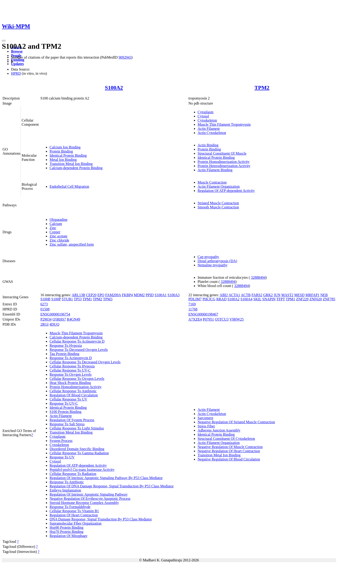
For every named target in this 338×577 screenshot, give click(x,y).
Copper (55, 232)
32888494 (258, 277)
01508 (45, 309)
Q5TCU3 (222, 319)
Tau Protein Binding (64, 354)
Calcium (56, 224)
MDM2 (139, 295)
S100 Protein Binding (65, 412)
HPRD (16, 73)
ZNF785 (329, 299)
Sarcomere (205, 418)
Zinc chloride (59, 240)
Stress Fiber (206, 426)
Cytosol (203, 116)
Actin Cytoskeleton (212, 133)
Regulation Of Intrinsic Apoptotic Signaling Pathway (89, 494)
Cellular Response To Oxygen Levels (77, 379)
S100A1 (161, 295)
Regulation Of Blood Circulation (74, 395)
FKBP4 (127, 295)
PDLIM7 (195, 299)
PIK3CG (209, 299)
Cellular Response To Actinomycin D (77, 341)
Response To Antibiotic (67, 482)
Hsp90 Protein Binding (67, 527)
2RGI (44, 324)
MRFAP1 (312, 295)
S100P (56, 299)
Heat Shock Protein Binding (70, 383)
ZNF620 (316, 299)
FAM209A (113, 295)
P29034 (46, 319)
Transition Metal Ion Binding (71, 164)
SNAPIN (269, 299)
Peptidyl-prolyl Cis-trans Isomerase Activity (82, 470)
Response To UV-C (64, 403)
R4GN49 (73, 319)
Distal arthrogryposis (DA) (217, 261)
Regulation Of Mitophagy (68, 536)
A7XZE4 (195, 319)
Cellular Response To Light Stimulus (77, 428)
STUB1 (67, 299)
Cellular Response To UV (68, 399)
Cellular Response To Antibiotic (73, 391)
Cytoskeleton (207, 120)
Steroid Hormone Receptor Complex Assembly (84, 503)
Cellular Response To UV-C (70, 370)
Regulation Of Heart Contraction (74, 515)
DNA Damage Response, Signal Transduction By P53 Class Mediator (101, 519)
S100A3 (173, 295)
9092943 (125, 57)
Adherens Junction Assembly (219, 430)
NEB (324, 295)
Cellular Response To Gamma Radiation (79, 453)
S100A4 (246, 299)
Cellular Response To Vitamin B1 (74, 511)
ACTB (246, 295)
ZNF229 (302, 299)
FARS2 (256, 295)
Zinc (53, 228)
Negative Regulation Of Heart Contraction (229, 451)
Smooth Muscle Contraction (218, 207)
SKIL (257, 299)
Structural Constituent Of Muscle (222, 153)
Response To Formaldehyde (70, 507)
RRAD (221, 299)
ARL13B (78, 295)
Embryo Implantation (65, 490)
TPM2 (261, 88)
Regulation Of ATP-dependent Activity (226, 191)
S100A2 (114, 88)
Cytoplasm (205, 112)
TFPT (281, 299)
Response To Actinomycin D (71, 358)
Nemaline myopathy (212, 265)
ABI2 (224, 295)
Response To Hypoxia (66, 345)
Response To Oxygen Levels (71, 374)
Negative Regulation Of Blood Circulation (229, 459)
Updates (17, 64)
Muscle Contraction (212, 182)
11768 (192, 309)
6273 (44, 304)
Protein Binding (61, 151)
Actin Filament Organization (219, 186)
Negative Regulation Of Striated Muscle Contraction (236, 422)
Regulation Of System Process (72, 420)
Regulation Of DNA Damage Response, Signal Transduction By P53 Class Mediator (112, 486)
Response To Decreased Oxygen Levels (79, 350)
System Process (61, 441)
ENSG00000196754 (55, 314)
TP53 (78, 299)
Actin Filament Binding (215, 170)
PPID (150, 295)
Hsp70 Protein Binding (67, 532)
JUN (277, 295)
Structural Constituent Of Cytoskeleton (226, 439)
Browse (16, 51)
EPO (100, 295)
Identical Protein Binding (68, 155)
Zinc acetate (58, 236)
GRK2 (268, 295)
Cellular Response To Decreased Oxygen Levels (85, 362)
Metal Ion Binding (63, 160)
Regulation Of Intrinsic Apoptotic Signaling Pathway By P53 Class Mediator (106, 478)
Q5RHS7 (59, 319)
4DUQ (54, 324)
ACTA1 (234, 295)
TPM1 (87, 299)
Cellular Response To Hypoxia (72, 366)
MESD (299, 295)
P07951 (208, 319)
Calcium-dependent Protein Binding (76, 168)
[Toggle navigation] (4, 40)
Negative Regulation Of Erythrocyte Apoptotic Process (90, 498)
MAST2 (287, 295)
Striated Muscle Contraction (218, 203)
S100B (45, 299)
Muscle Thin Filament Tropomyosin (224, 124)
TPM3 (107, 299)
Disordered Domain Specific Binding (77, 449)
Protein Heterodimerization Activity (224, 166)
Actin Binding (208, 145)
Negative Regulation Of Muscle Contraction (230, 447)
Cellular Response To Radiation (73, 474)
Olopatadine (58, 220)
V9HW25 (236, 319)
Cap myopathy (208, 257)
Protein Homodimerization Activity (224, 162)
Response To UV (62, 457)
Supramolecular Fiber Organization (75, 523)
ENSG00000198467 (203, 314)
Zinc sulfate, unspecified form (72, 244)
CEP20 (91, 295)
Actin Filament (209, 129)
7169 (192, 304)
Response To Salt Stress (67, 424)
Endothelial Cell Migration (69, 186)
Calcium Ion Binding (65, 147)
